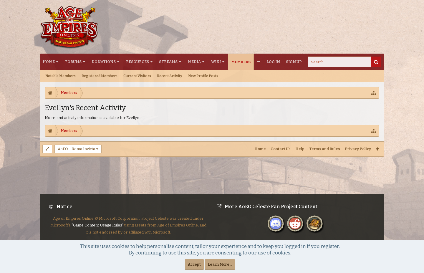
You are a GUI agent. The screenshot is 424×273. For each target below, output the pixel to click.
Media (194, 61)
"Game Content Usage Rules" (97, 230)
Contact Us (281, 149)
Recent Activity (169, 76)
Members (241, 62)
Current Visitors (137, 76)
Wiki (216, 61)
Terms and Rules (324, 149)
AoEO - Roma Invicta (76, 149)
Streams (168, 61)
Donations (104, 61)
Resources (137, 61)
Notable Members (60, 76)
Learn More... (220, 264)
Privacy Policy (358, 149)
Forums (73, 61)
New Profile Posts (203, 76)
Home (49, 61)
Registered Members (99, 76)
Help (299, 149)
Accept (194, 264)
